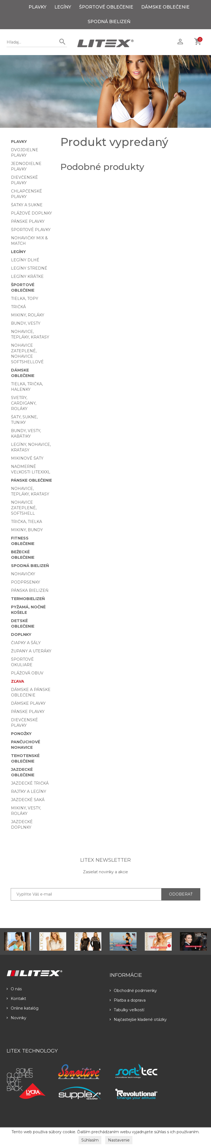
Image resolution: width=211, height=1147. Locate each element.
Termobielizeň (28, 598)
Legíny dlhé (25, 259)
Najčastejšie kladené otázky (138, 1019)
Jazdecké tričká (30, 783)
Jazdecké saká (28, 799)
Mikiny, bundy (27, 529)
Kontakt (16, 998)
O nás (14, 988)
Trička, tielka (26, 521)
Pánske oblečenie (31, 480)
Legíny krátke (27, 276)
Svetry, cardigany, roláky (23, 403)
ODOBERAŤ (181, 894)
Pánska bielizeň (29, 590)
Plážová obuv (27, 673)
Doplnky (21, 634)
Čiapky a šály (26, 642)
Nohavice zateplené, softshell (24, 508)
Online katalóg (22, 1008)
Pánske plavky (28, 221)
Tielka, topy (24, 298)
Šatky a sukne (27, 204)
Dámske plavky (28, 703)
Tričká (18, 306)
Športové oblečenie (106, 7)
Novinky (16, 1017)
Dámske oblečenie (165, 7)
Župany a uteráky (31, 651)
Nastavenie (119, 1140)
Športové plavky (31, 229)
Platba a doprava (128, 1000)
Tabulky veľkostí (127, 1009)
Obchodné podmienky (133, 990)
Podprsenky (25, 582)
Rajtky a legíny (28, 791)
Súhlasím (90, 1140)
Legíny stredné (29, 268)
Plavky (37, 7)
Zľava (17, 681)
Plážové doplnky (31, 213)
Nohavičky (23, 573)
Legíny (62, 7)
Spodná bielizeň (109, 21)
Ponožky (21, 733)
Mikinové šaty (27, 458)
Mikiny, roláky (27, 315)
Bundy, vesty (25, 323)
